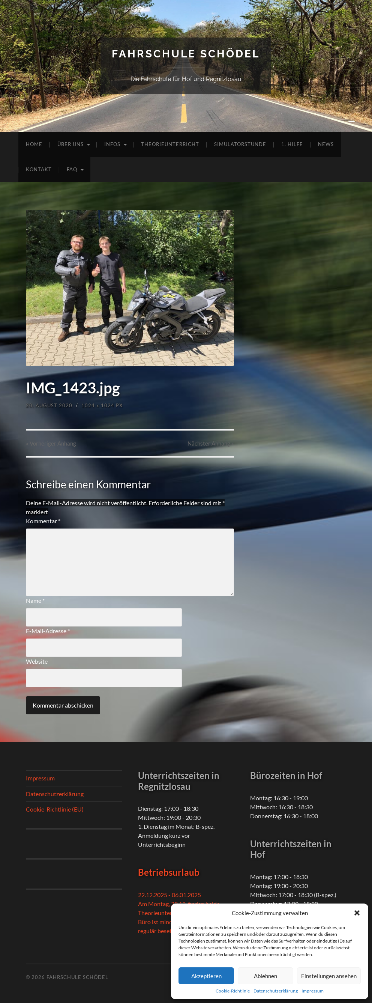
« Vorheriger (51, 443)
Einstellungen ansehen (329, 976)
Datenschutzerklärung (276, 991)
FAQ (72, 169)
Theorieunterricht (170, 144)
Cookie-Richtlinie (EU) (55, 809)
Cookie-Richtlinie (233, 991)
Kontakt (39, 169)
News (326, 144)
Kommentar (43, 520)
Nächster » (211, 443)
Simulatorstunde (240, 144)
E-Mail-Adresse (48, 630)
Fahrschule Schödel (186, 54)
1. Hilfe (292, 144)
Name (35, 600)
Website (37, 661)
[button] (357, 913)
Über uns (70, 144)
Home (34, 144)
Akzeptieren (206, 976)
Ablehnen (265, 976)
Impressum (313, 991)
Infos (112, 144)
